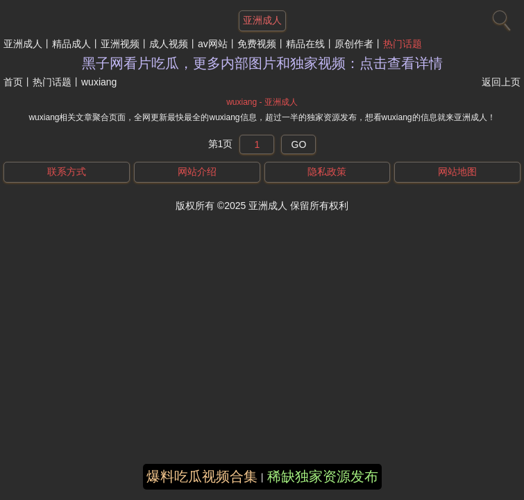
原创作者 (354, 43)
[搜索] (500, 17)
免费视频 (256, 43)
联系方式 (66, 171)
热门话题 (402, 43)
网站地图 (457, 171)
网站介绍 (197, 171)
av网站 (213, 43)
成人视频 (168, 43)
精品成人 (71, 43)
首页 (13, 82)
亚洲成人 (22, 43)
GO (299, 144)
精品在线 (305, 43)
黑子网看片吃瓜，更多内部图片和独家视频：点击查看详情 (262, 63)
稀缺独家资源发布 (322, 476)
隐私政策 (326, 171)
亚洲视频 (120, 43)
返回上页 (501, 82)
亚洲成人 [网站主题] (262, 20)
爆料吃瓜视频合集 (201, 476)
